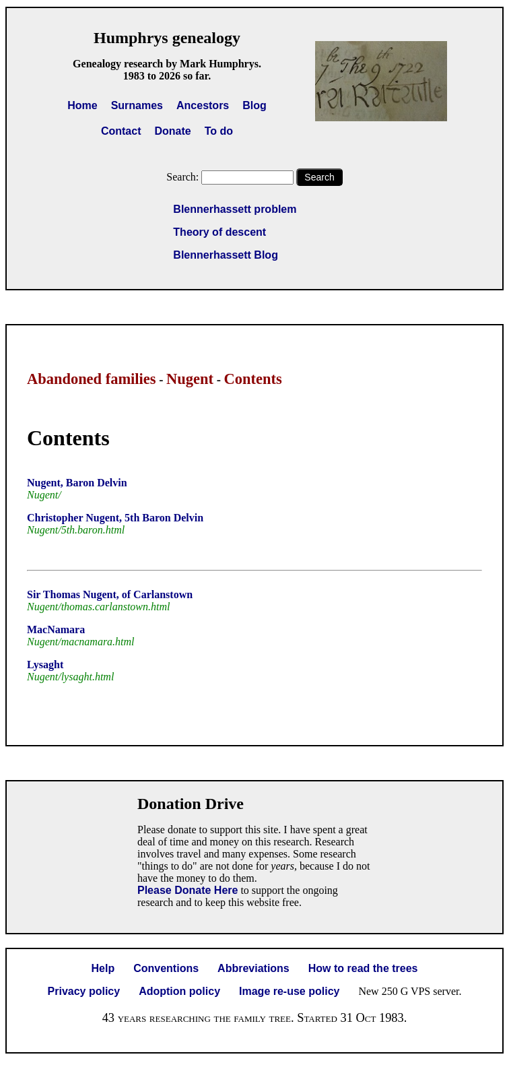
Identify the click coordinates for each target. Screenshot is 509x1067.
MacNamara (56, 629)
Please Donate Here (187, 890)
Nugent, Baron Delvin (77, 482)
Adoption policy (179, 991)
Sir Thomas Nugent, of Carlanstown (110, 594)
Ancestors (202, 105)
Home (82, 105)
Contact (121, 131)
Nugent (189, 378)
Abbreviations (253, 968)
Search (319, 177)
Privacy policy (84, 991)
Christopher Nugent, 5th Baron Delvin (115, 517)
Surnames (137, 105)
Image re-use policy (289, 991)
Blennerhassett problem (234, 209)
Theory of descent (219, 232)
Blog (254, 105)
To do (219, 131)
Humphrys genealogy (167, 37)
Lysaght (45, 664)
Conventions (166, 968)
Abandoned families (91, 378)
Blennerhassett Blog (225, 255)
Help (103, 968)
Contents (253, 378)
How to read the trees (363, 968)
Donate (172, 131)
